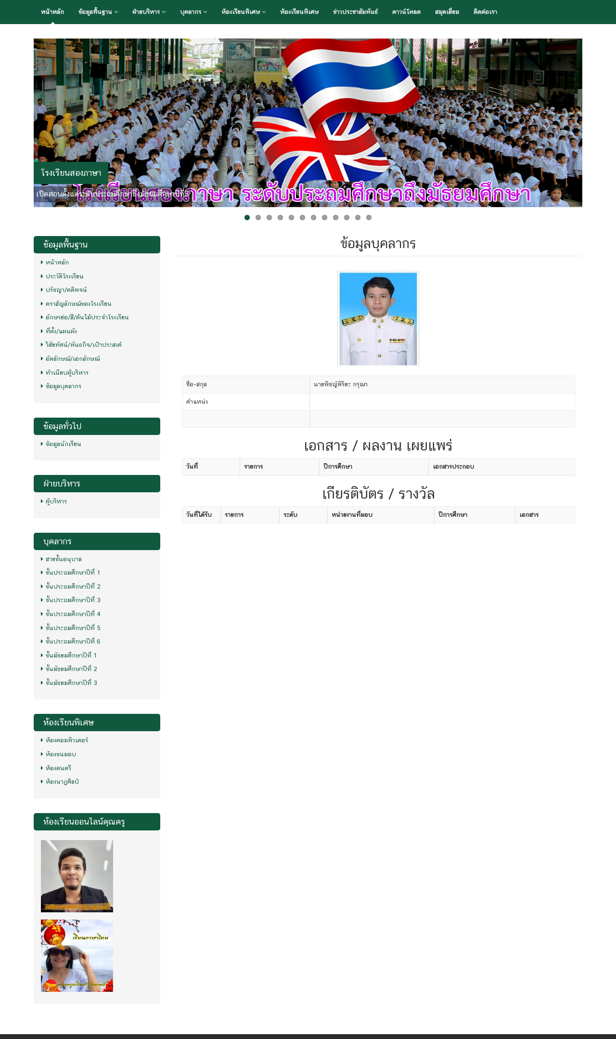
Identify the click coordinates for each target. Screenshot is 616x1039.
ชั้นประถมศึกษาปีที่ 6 (71, 641)
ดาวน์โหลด (406, 11)
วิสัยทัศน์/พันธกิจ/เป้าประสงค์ (81, 344)
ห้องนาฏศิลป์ (60, 781)
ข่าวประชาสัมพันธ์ (355, 11)
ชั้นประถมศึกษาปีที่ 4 (71, 614)
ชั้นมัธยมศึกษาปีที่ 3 (69, 682)
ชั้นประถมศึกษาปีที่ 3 (71, 600)
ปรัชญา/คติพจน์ (64, 289)
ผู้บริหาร (54, 501)
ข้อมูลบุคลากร (61, 386)
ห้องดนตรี (56, 768)
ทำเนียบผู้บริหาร (65, 372)
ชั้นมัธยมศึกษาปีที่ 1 (69, 655)
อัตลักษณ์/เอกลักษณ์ (70, 358)
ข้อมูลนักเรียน (61, 443)
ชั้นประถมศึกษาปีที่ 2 (71, 586)
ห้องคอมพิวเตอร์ (64, 740)
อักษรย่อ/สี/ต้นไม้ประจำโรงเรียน (85, 317)
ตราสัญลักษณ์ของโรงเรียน (76, 303)
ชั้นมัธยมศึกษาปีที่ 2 (69, 668)
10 (346, 217)
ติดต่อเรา (485, 11)
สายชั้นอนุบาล (61, 559)
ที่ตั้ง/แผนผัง (59, 331)
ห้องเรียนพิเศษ (243, 11)
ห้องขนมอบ (58, 754)
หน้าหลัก (52, 11)
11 (357, 217)
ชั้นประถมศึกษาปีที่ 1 (71, 572)
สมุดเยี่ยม (447, 11)
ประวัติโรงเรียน (62, 276)
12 (369, 217)
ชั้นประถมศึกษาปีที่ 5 (71, 627)
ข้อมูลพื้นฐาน (98, 11)
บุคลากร (193, 11)
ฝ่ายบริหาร (149, 11)
